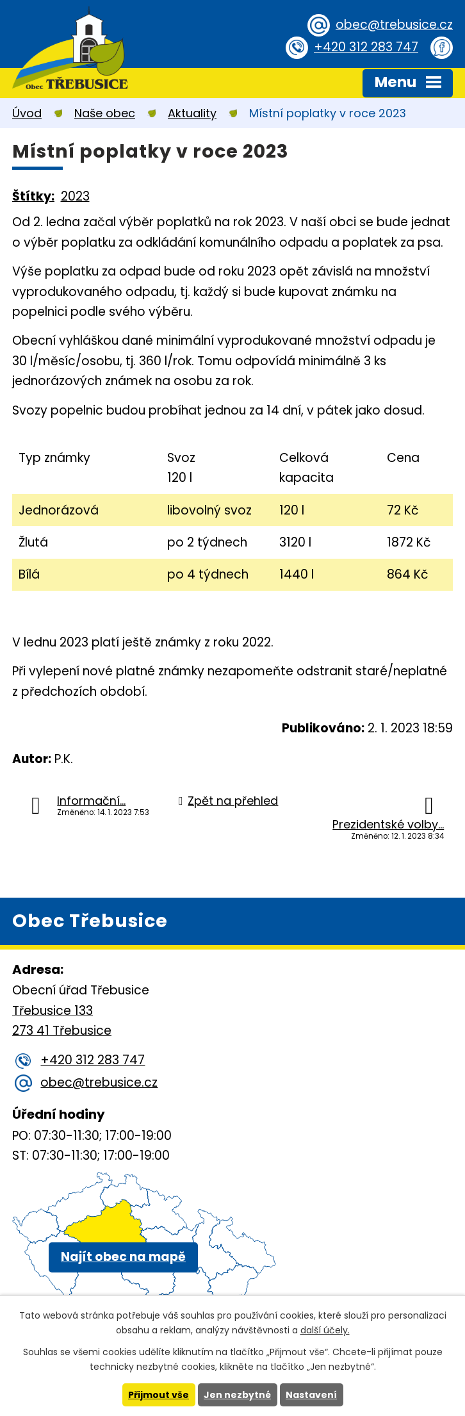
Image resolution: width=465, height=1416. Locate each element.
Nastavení (311, 1394)
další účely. (325, 1330)
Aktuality (192, 113)
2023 (75, 196)
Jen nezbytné (237, 1394)
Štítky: (33, 196)
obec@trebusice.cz (394, 24)
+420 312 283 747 (366, 47)
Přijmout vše (158, 1394)
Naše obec (104, 113)
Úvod (27, 113)
